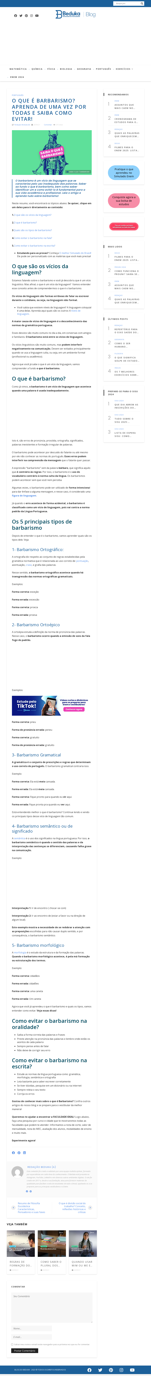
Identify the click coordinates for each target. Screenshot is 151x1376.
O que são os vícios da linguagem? (32, 217)
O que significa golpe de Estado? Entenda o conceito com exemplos (127, 353)
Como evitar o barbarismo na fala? (33, 240)
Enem (117, 101)
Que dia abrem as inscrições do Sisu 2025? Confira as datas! (127, 398)
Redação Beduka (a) (22, 127)
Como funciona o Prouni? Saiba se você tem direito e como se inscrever (127, 269)
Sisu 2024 (119, 393)
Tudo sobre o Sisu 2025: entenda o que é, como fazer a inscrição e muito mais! (127, 412)
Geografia (84, 69)
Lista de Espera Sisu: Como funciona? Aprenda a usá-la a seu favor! (126, 426)
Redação (119, 128)
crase (29, 567)
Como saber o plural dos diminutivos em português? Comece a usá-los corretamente (52, 1266)
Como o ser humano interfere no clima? (124, 339)
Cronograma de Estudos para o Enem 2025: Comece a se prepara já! (126, 120)
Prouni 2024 (120, 264)
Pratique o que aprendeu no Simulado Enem (124, 170)
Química (37, 69)
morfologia (20, 955)
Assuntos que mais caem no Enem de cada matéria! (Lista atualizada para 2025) (126, 106)
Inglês (118, 361)
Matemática (18, 69)
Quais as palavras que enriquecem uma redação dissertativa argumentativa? (127, 133)
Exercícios (123, 69)
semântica (20, 840)
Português (103, 69)
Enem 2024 (17, 77)
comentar (48, 127)
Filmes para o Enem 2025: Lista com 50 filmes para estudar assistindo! (126, 147)
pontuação (82, 563)
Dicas (117, 141)
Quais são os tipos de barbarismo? (33, 232)
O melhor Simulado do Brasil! (75, 255)
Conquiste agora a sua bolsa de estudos (124, 198)
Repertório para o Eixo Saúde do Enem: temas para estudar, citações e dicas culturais (127, 325)
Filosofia (119, 347)
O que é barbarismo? (25, 225)
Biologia (66, 69)
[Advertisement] (75, 42)
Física (51, 69)
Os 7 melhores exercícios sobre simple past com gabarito (126, 366)
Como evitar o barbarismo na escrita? (34, 248)
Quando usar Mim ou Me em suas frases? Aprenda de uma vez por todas (82, 1266)
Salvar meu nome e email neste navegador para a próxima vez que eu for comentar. (52, 1346)
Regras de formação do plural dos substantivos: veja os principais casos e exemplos (21, 1266)
